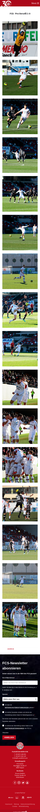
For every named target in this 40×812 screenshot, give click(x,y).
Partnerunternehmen (14, 728)
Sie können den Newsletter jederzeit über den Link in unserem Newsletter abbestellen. (20, 720)
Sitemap (16, 804)
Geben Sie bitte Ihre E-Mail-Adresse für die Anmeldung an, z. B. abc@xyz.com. (19, 689)
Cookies (14, 806)
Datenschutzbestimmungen (17, 707)
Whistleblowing (24, 806)
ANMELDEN (9, 737)
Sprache (4, 694)
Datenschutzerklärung (28, 804)
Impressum (8, 804)
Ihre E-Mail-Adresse (8, 678)
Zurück (8, 649)
